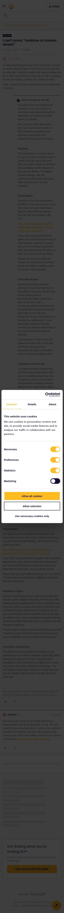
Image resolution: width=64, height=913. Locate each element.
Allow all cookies (32, 496)
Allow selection (32, 506)
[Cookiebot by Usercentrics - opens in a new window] (45, 395)
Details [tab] (32, 404)
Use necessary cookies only (32, 516)
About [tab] (52, 404)
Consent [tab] (11, 404)
